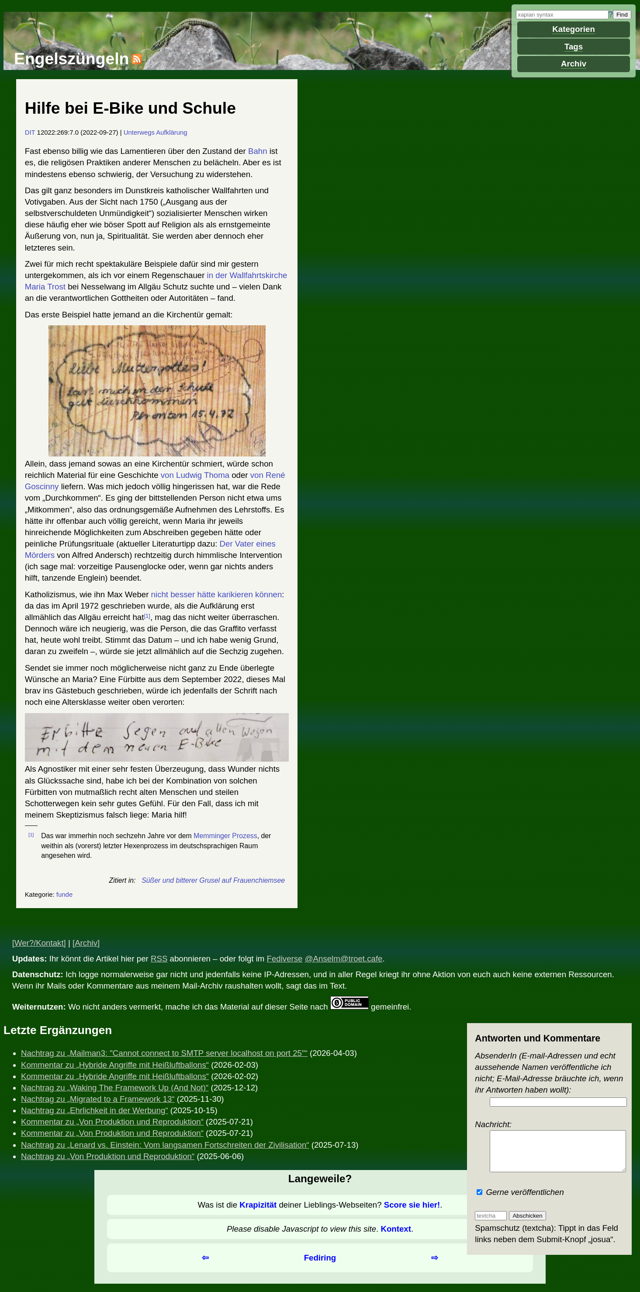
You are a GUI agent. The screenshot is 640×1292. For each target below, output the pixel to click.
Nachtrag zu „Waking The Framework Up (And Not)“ (114, 1087)
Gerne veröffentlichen (520, 1192)
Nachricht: (549, 1142)
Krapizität (258, 1204)
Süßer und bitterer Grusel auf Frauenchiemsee (213, 880)
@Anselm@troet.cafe (344, 958)
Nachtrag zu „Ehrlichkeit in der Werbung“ (94, 1110)
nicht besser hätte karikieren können (216, 594)
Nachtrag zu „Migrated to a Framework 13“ (98, 1099)
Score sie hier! (412, 1204)
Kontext (396, 1228)
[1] (147, 616)
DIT (30, 132)
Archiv (573, 63)
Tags (573, 46)
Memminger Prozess (225, 835)
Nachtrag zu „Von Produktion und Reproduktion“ (107, 1156)
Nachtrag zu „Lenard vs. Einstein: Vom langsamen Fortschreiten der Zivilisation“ (165, 1144)
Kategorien (573, 29)
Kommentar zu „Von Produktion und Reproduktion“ (112, 1121)
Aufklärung (171, 132)
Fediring (320, 1257)
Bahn (257, 151)
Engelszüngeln (71, 58)
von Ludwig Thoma (195, 475)
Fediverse (285, 958)
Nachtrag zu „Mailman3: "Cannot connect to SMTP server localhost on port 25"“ (164, 1053)
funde (64, 894)
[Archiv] (86, 942)
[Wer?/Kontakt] (39, 942)
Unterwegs (139, 132)
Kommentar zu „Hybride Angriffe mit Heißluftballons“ (115, 1064)
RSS (159, 958)
